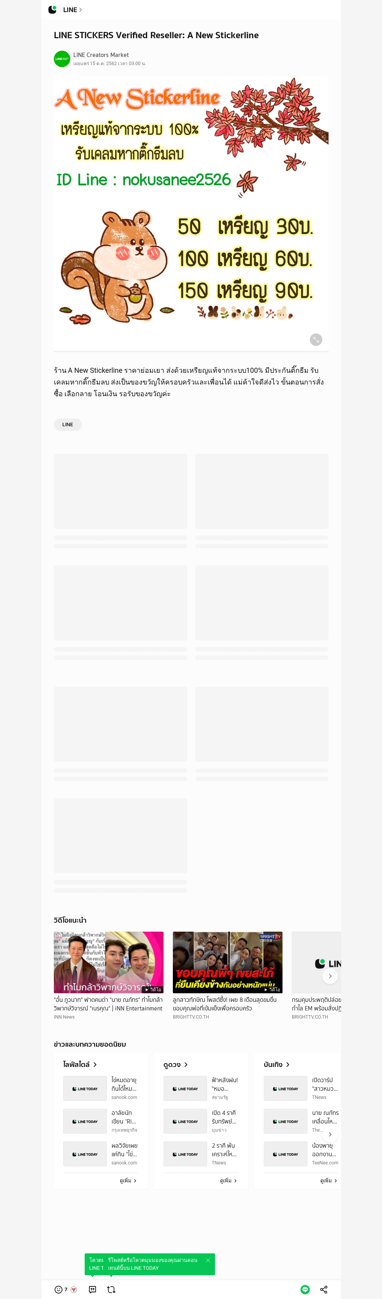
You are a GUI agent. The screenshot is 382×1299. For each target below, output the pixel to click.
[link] (92, 1289)
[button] (66, 1289)
